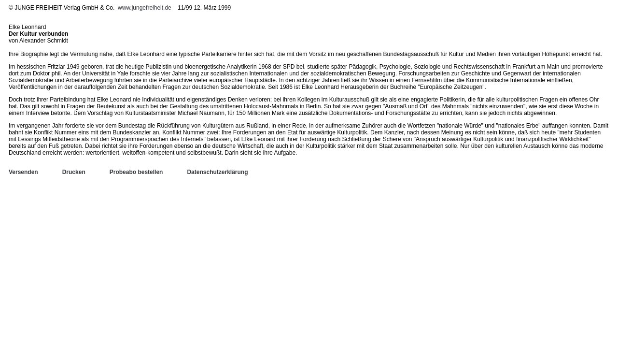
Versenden (23, 172)
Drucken (73, 172)
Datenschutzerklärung (217, 172)
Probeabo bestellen (136, 172)
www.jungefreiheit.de (144, 7)
